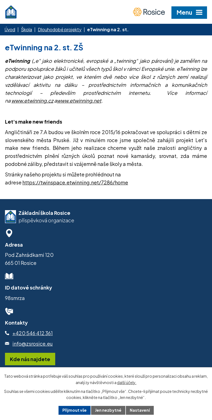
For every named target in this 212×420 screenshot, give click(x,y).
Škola (26, 29)
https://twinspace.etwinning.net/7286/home (75, 182)
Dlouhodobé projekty (59, 29)
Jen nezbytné (108, 410)
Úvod (9, 29)
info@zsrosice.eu (32, 343)
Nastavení (140, 410)
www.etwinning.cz (32, 100)
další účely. (126, 382)
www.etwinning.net (79, 100)
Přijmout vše (74, 410)
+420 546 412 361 (32, 333)
